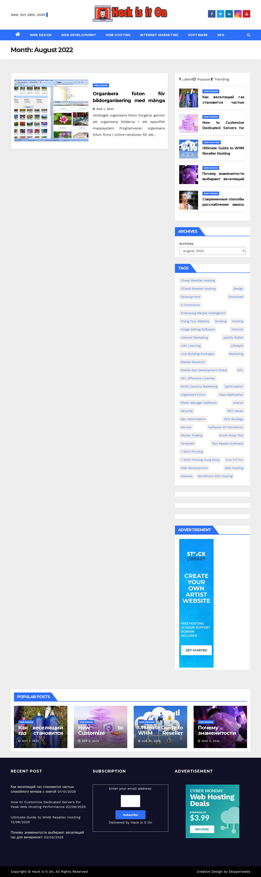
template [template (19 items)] (187, 443)
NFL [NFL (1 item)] (240, 370)
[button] (248, 35)
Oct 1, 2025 (30, 740)
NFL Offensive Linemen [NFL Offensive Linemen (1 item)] (198, 378)
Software (198, 35)
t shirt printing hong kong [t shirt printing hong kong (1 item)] (200, 459)
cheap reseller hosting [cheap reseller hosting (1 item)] (198, 280)
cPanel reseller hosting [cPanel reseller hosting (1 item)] (198, 288)
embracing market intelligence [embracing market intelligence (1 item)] (203, 313)
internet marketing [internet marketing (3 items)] (194, 337)
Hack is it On (141, 822)
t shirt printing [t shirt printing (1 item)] (192, 451)
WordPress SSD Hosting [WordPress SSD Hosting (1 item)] (215, 476)
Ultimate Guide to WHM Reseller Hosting (160, 732)
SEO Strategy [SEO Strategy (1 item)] (233, 419)
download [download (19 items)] (236, 296)
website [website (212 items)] (187, 476)
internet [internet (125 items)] (237, 329)
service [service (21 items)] (186, 427)
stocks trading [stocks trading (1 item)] (191, 435)
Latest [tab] (186, 79)
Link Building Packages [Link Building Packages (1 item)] (197, 353)
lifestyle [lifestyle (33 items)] (237, 345)
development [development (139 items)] (190, 296)
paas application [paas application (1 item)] (231, 394)
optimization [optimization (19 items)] (234, 386)
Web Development (78, 35)
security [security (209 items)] (187, 411)
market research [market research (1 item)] (193, 362)
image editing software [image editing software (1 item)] (198, 329)
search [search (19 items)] (238, 402)
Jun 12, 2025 (151, 740)
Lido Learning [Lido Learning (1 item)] (190, 345)
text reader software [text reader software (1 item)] (227, 443)
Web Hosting (118, 35)
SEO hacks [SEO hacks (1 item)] (235, 411)
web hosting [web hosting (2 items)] (234, 468)
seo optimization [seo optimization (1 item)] (193, 419)
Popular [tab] (201, 79)
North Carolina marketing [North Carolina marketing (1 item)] (199, 386)
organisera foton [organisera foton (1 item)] (193, 394)
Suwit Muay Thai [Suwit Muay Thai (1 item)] (231, 435)
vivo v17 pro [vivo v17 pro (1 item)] (234, 459)
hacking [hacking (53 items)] (220, 321)
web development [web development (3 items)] (194, 468)
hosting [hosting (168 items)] (237, 321)
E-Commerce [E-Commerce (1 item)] (190, 305)
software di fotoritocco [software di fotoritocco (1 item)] (225, 427)
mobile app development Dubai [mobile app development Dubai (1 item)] (204, 370)
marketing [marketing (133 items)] (236, 353)
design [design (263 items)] (238, 288)
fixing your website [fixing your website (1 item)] (195, 321)
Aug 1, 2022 (105, 108)
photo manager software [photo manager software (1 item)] (199, 402)
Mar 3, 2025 (211, 740)
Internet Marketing (159, 35)
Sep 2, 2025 (90, 740)
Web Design (41, 35)
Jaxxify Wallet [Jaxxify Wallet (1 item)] (233, 337)
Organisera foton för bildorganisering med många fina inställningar (129, 100)
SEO (221, 35)
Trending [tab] (219, 79)
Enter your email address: (130, 806)
